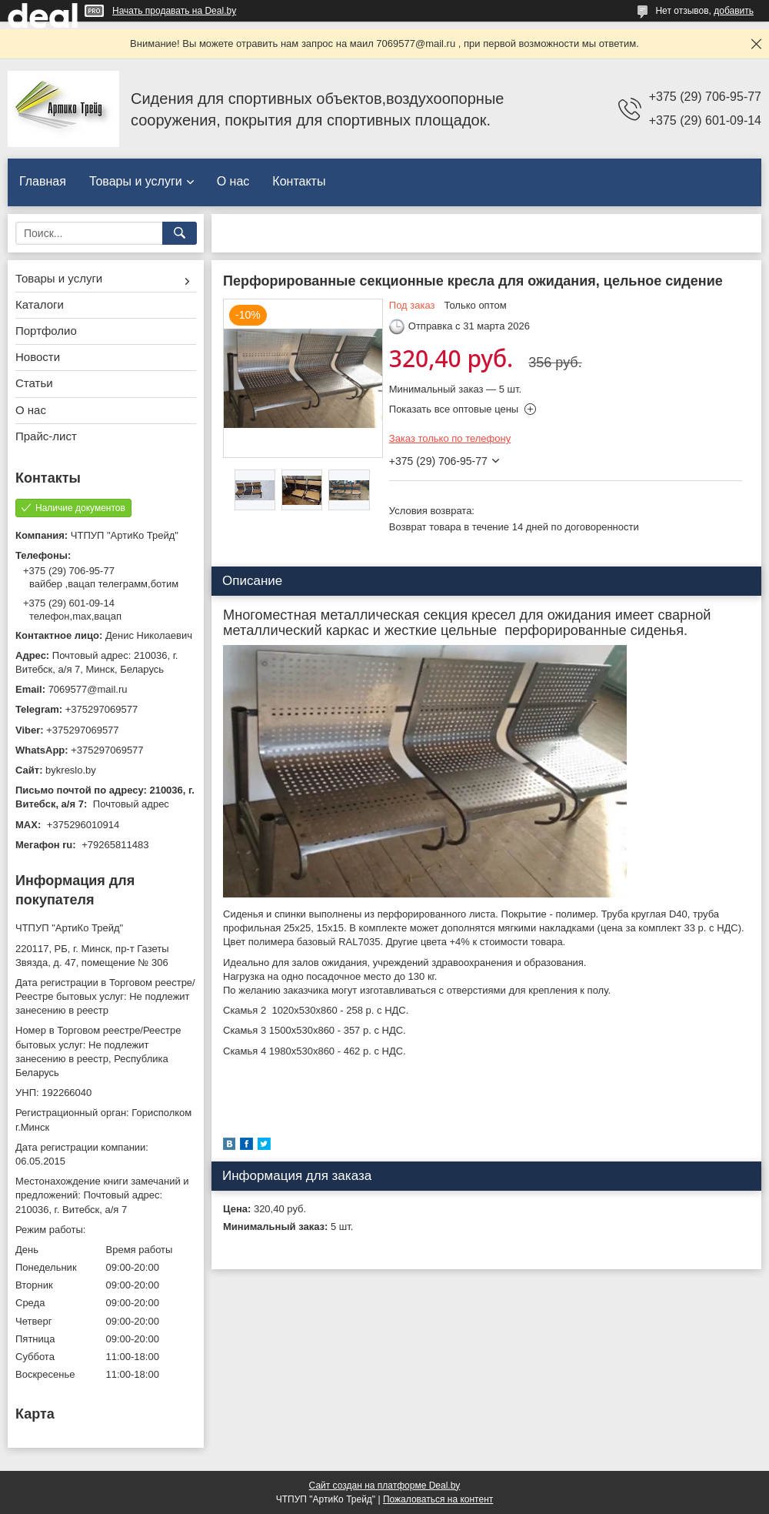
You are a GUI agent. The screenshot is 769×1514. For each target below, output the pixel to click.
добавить (734, 10)
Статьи (34, 382)
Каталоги (39, 304)
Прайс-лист (46, 436)
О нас (233, 181)
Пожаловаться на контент (438, 1499)
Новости (37, 356)
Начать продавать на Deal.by (174, 10)
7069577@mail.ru (88, 689)
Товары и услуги (135, 181)
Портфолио (46, 330)
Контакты (298, 181)
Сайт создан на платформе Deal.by (385, 1485)
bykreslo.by (70, 770)
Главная (42, 181)
